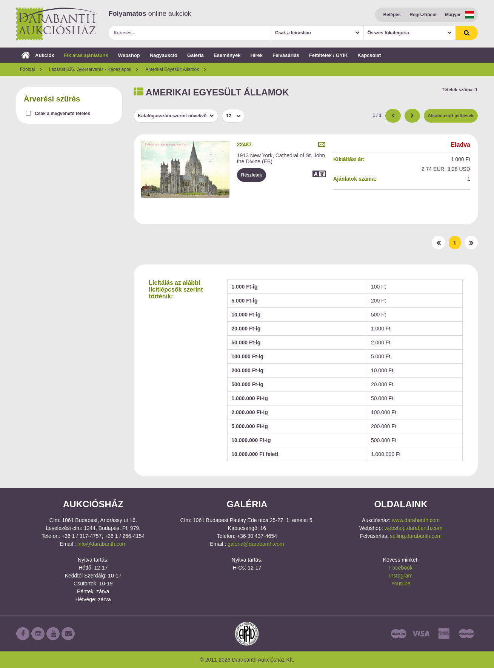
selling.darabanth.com (416, 536)
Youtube (401, 583)
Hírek (257, 55)
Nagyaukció (163, 55)
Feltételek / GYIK (328, 55)
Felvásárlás (285, 55)
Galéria (195, 55)
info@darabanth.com (101, 544)
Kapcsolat (369, 55)
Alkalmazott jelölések (451, 115)
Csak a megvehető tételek (62, 113)
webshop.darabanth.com (413, 528)
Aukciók (37, 55)
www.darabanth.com (416, 520)
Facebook (400, 568)
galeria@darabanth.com (256, 544)
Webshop (129, 55)
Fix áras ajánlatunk (86, 55)
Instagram (400, 576)
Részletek (251, 175)
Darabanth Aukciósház (57, 24)
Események (227, 55)
